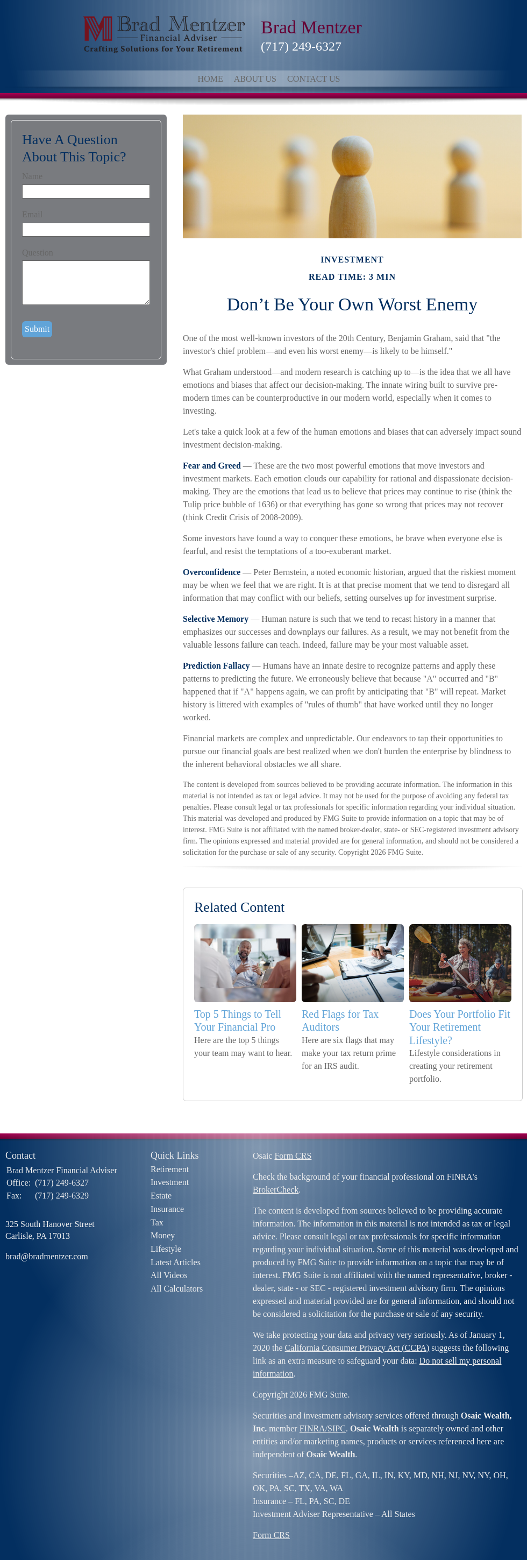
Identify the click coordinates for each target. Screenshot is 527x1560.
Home (210, 78)
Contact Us (313, 78)
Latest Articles (176, 1262)
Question (37, 252)
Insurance (167, 1209)
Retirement (170, 1169)
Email (32, 214)
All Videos (169, 1275)
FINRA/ (313, 1428)
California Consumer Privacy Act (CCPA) (357, 1347)
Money (163, 1235)
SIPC (336, 1428)
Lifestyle (166, 1248)
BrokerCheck (275, 1189)
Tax (157, 1222)
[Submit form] (37, 329)
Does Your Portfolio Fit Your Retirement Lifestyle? (459, 1027)
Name (32, 176)
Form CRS (292, 1155)
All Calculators (177, 1288)
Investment (170, 1182)
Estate (161, 1195)
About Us (255, 78)
